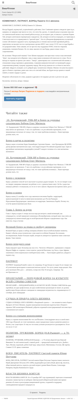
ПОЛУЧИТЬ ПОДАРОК (15, 99)
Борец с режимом (15, 178)
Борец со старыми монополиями (24, 315)
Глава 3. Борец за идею (19, 209)
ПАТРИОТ (12, 261)
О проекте (33, 392)
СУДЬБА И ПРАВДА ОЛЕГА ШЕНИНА (28, 298)
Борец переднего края (18, 244)
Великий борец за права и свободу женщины (31, 227)
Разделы (42, 392)
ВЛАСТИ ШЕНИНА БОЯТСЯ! (23, 373)
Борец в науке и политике (20, 140)
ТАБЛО (6, 398)
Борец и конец (14, 192)
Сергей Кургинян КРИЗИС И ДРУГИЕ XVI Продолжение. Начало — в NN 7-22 (50, 398)
